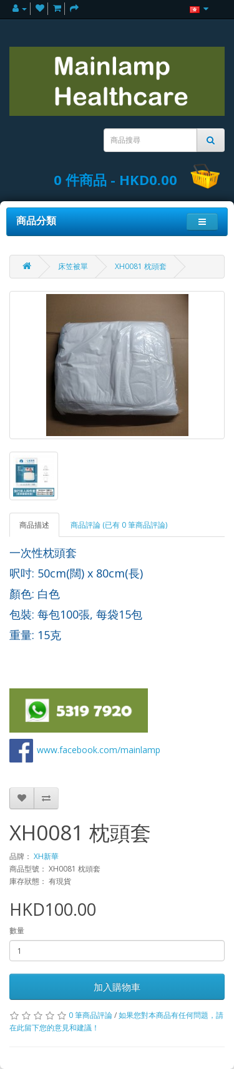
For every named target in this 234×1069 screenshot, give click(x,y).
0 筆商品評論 (90, 1015)
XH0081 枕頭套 (141, 266)
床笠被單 (73, 266)
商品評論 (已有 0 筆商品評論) (119, 525)
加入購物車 (117, 987)
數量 (16, 930)
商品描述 (34, 525)
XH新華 (46, 856)
